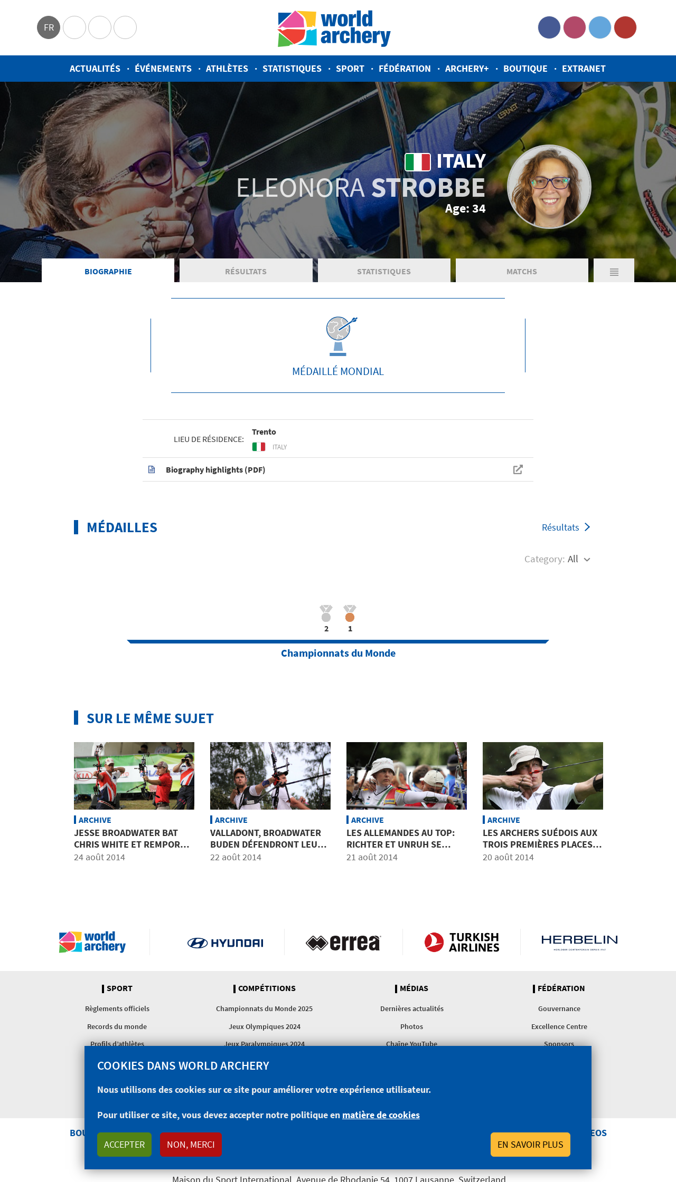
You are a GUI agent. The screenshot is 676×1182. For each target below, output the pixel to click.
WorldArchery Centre (125, 27)
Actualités (95, 68)
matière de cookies (381, 1115)
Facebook (549, 27)
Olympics (74, 27)
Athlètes (227, 68)
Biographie (108, 271)
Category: (544, 558)
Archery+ (467, 68)
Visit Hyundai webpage (225, 942)
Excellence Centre (559, 1026)
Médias (414, 988)
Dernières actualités (412, 1008)
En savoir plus (530, 1144)
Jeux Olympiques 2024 (265, 1026)
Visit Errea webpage (343, 942)
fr (49, 27)
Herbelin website (579, 942)
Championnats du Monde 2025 (264, 1008)
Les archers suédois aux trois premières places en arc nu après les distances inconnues (540, 850)
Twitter (600, 27)
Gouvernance (559, 1008)
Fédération (405, 68)
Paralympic (99, 27)
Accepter (124, 1144)
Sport (350, 68)
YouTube (625, 27)
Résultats (246, 271)
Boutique (525, 68)
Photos (411, 1026)
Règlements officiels (117, 1008)
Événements (163, 68)
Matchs (521, 271)
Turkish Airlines (462, 942)
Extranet (584, 68)
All (573, 558)
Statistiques (292, 68)
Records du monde (117, 1026)
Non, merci (191, 1144)
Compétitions (267, 988)
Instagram (574, 27)
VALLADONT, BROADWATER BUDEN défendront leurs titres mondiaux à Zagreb (270, 844)
